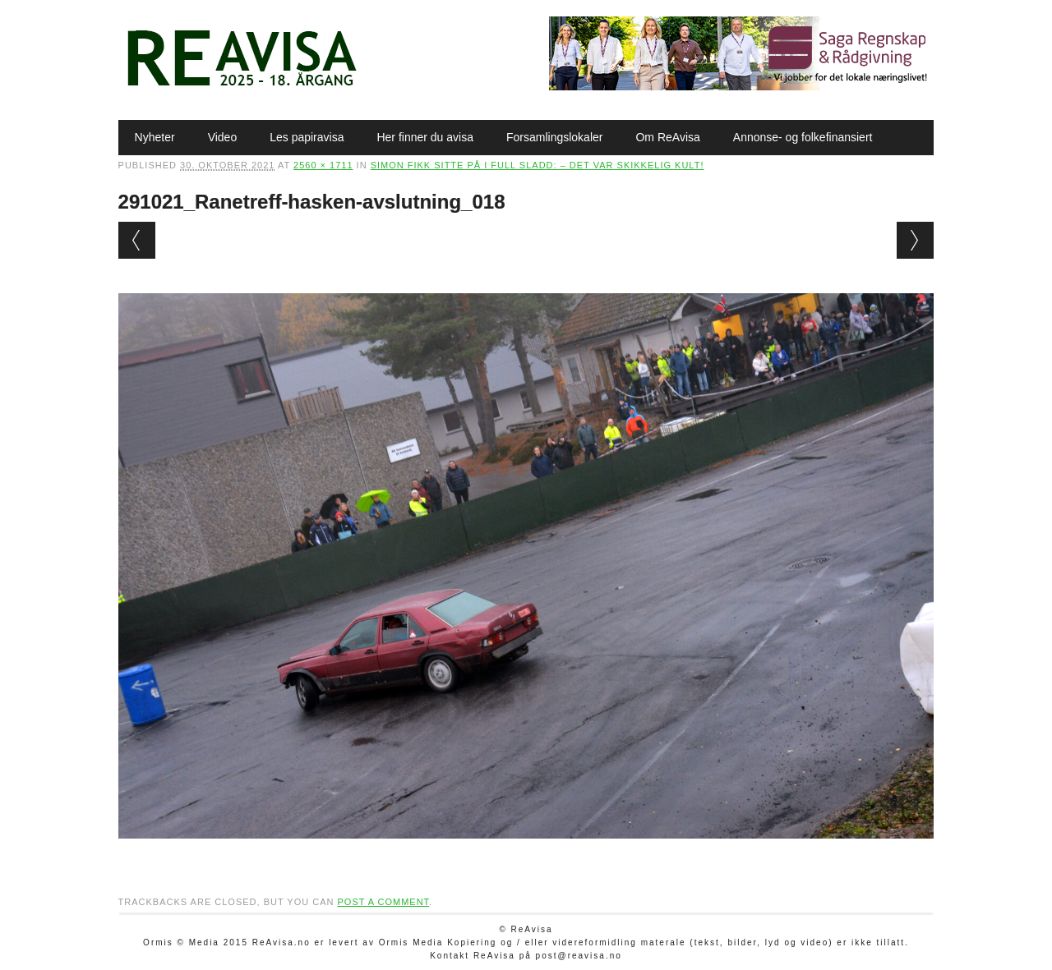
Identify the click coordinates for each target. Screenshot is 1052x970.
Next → (915, 240)
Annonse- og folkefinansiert (803, 137)
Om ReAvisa (667, 137)
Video (223, 137)
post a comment (383, 902)
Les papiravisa (307, 137)
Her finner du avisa (424, 137)
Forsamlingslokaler (554, 137)
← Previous (136, 240)
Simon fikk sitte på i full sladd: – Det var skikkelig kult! (537, 165)
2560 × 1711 (323, 165)
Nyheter (155, 137)
